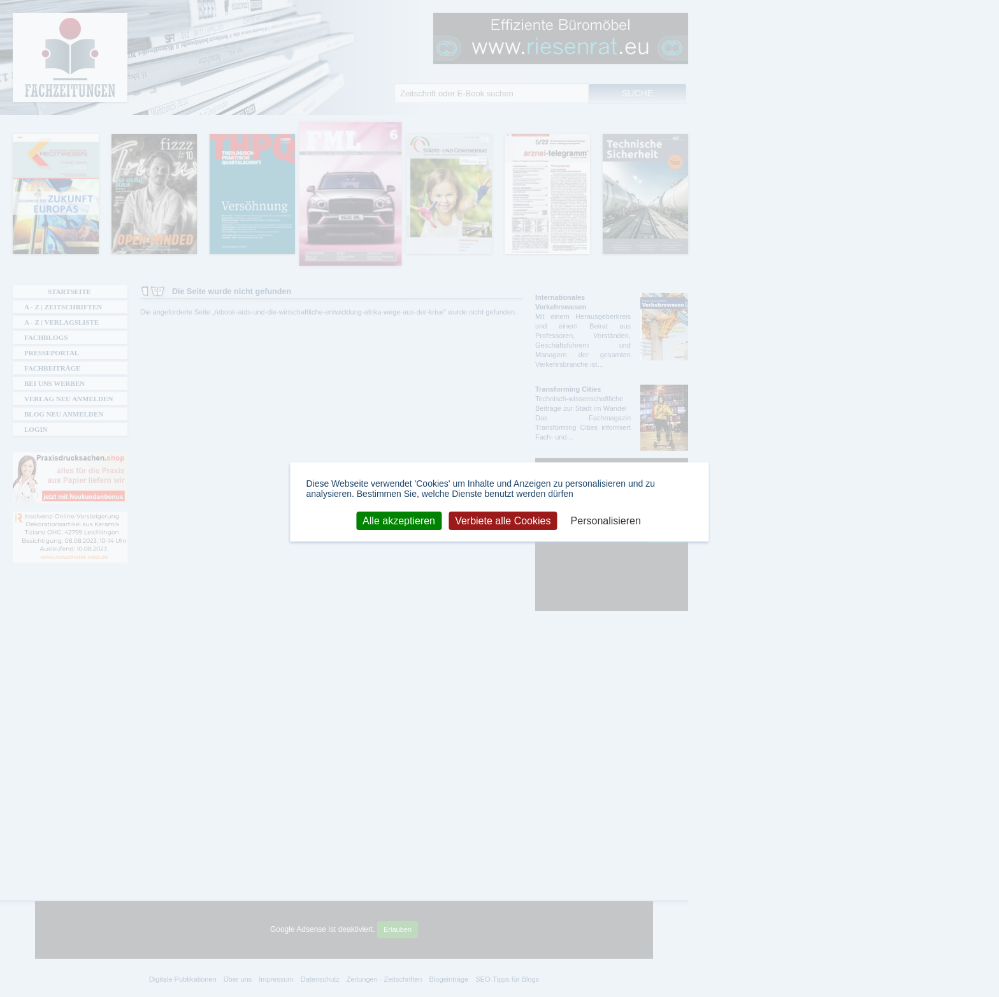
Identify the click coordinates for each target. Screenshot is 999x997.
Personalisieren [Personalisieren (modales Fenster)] (606, 520)
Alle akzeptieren (399, 520)
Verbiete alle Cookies (502, 520)
